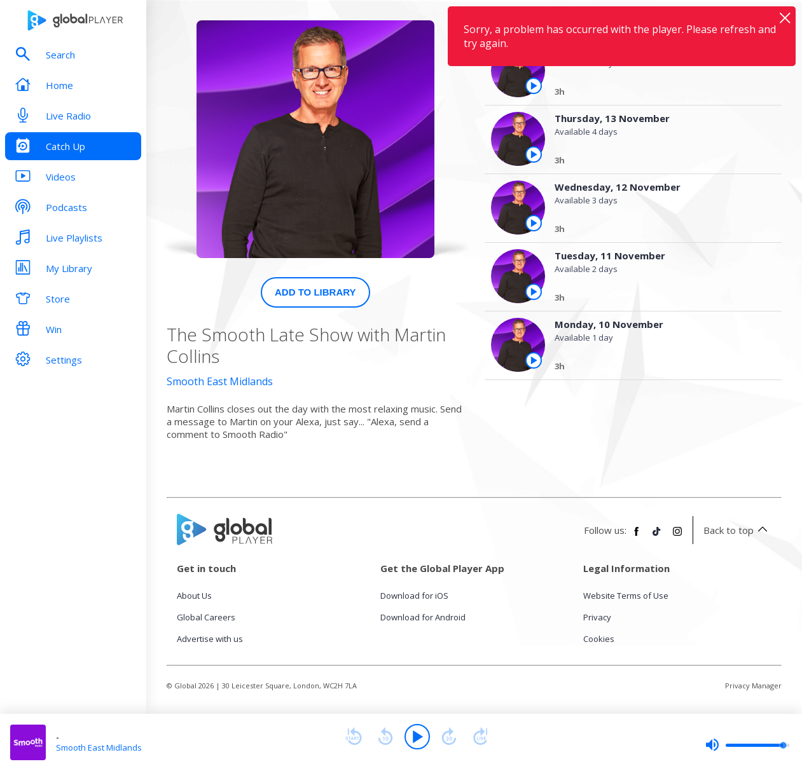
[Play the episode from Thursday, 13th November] (533, 154)
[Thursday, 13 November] (657, 162)
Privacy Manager (753, 685)
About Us (194, 595)
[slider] (747, 745)
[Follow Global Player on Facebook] (637, 536)
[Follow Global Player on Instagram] (677, 536)
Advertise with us (210, 639)
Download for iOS (414, 595)
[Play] (417, 736)
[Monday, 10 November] (657, 368)
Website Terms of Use (625, 595)
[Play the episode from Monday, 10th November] (533, 360)
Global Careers (206, 617)
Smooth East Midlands (220, 381)
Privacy (597, 617)
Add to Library (315, 292)
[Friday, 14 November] (657, 93)
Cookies (598, 639)
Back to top (737, 530)
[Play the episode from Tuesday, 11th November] (533, 291)
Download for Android (423, 617)
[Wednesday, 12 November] (657, 231)
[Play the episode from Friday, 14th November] (533, 86)
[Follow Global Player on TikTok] (657, 536)
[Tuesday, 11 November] (657, 299)
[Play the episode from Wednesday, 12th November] (533, 223)
